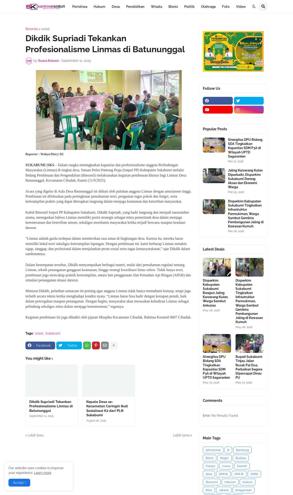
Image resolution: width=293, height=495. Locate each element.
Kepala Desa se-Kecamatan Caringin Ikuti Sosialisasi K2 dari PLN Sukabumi (107, 408)
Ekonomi (212, 482)
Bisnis (210, 458)
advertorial (213, 450)
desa (209, 474)
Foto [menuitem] (226, 7)
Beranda (31, 28)
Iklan (209, 490)
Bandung (242, 450)
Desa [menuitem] (116, 7)
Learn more (42, 473)
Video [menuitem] (241, 7)
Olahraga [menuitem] (208, 7)
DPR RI (223, 474)
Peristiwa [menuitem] (79, 7)
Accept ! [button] (19, 482)
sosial (45, 28)
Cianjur (210, 466)
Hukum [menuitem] (99, 7)
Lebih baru (36, 435)
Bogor (224, 458)
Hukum (247, 482)
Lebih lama (181, 435)
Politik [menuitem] (189, 7)
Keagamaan (243, 490)
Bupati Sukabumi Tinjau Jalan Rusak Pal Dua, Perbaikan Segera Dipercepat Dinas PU (249, 367)
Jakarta (224, 490)
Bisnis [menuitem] (173, 7)
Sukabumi (52, 333)
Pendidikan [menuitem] (135, 7)
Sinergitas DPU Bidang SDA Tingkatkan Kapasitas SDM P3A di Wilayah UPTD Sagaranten (245, 148)
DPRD (254, 474)
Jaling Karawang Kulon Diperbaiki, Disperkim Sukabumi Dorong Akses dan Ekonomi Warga (245, 179)
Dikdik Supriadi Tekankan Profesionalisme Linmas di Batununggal (51, 406)
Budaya (241, 458)
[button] (254, 6)
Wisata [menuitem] (156, 7)
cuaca (226, 466)
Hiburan (230, 482)
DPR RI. (239, 474)
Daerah (242, 466)
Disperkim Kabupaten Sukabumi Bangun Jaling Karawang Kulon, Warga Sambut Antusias (215, 293)
